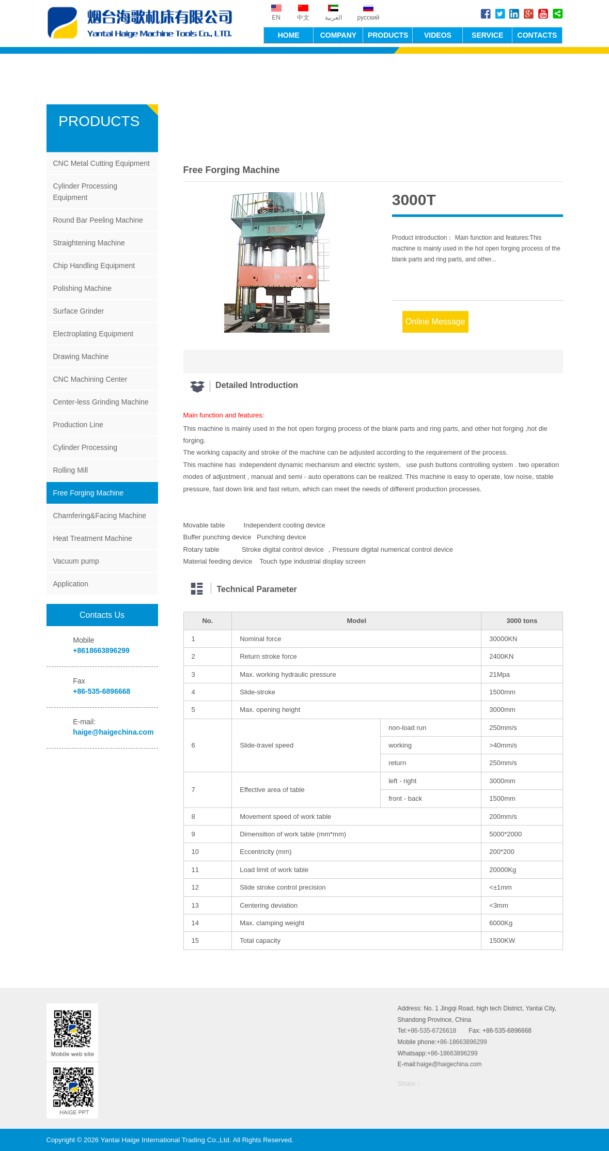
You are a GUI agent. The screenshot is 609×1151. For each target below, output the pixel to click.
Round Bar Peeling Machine (98, 220)
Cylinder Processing (85, 447)
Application (70, 584)
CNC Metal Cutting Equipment (101, 163)
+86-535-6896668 (101, 691)
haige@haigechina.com (113, 732)
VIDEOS (437, 34)
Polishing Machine (82, 288)
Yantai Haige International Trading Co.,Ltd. (144, 23)
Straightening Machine (88, 243)
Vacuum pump (76, 561)
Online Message (435, 321)
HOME (289, 34)
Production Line (78, 425)
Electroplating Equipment (93, 334)
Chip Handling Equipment (94, 265)
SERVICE (487, 34)
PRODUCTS (388, 34)
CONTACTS (537, 34)
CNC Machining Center (90, 379)
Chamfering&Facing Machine (99, 515)
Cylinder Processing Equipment (85, 191)
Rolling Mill (70, 470)
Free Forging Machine (88, 493)
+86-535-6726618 (431, 1030)
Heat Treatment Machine (92, 538)
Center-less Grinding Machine (100, 402)
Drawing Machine (80, 356)
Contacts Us (102, 615)
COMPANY (338, 34)
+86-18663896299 (461, 1042)
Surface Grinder (78, 311)
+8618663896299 (101, 650)
